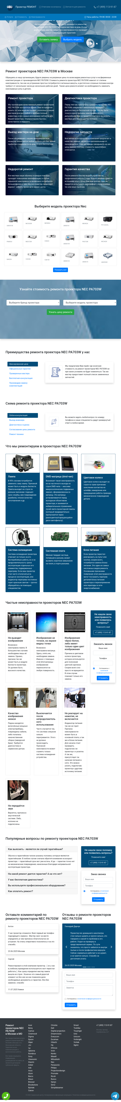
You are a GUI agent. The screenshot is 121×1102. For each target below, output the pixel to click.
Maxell (53, 1056)
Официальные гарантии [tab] (20, 369)
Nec (52, 1062)
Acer (30, 1025)
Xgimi (76, 1045)
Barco (30, 1076)
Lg (29, 1048)
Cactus (31, 1031)
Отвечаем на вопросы (50, 7)
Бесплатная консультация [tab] (20, 378)
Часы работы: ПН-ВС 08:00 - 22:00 (100, 17)
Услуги (9, 16)
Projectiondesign (58, 1070)
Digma (31, 1036)
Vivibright (78, 1039)
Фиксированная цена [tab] (18, 364)
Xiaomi (31, 1062)
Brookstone (33, 1085)
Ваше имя (103, 648)
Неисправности (37, 17)
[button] (66, 946)
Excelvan (54, 1039)
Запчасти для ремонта (74, 7)
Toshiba (77, 1028)
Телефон (103, 658)
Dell (52, 1028)
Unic (75, 1034)
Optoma (31, 1051)
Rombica (32, 1053)
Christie (54, 1025)
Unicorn (77, 1036)
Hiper (30, 1042)
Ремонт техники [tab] (16, 434)
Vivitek (76, 1042)
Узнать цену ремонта (60, 312)
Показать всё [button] (61, 270)
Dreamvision (56, 1034)
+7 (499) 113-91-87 (105, 6)
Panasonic (55, 1065)
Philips (54, 1068)
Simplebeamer (57, 1088)
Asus (30, 1070)
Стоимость (21, 17)
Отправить (103, 678)
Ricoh (53, 1076)
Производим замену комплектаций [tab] (18, 384)
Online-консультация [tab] (18, 415)
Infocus (54, 1048)
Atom (30, 1073)
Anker (30, 1065)
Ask (29, 1068)
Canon (31, 1090)
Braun (30, 1079)
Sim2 (53, 1085)
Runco (53, 1079)
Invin (53, 1051)
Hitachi (54, 1042)
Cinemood (32, 1034)
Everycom (55, 1036)
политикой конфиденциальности (89, 999)
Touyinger (78, 1031)
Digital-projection (58, 1031)
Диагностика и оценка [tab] (19, 425)
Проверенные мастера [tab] (19, 373)
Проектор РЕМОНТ (25, 6)
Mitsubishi (55, 1059)
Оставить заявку (48, 39)
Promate (54, 1073)
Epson (30, 1039)
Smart (76, 1025)
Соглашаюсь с (104, 670)
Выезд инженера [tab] (16, 420)
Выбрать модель (72, 39)
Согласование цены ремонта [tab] (22, 429)
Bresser (31, 1082)
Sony (30, 1056)
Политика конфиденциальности (84, 1095)
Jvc (29, 1045)
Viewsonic (32, 1059)
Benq (30, 1028)
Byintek (31, 1088)
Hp (52, 1045)
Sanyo (53, 1082)
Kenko (53, 1053)
